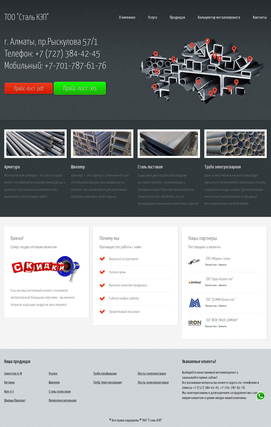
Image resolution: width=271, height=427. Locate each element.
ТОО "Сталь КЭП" (26, 18)
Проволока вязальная (62, 400)
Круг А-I (9, 392)
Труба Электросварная (107, 382)
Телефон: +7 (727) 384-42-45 (52, 54)
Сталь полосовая (60, 392)
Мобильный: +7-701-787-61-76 (55, 66)
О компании (127, 17)
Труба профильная (105, 374)
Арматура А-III (13, 374)
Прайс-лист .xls (80, 88)
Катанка (9, 382)
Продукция (177, 17)
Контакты (260, 17)
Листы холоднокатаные (153, 382)
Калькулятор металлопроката (219, 17)
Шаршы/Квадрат (15, 400)
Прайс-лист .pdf (28, 88)
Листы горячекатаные (152, 374)
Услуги (152, 17)
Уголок (53, 374)
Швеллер (54, 382)
